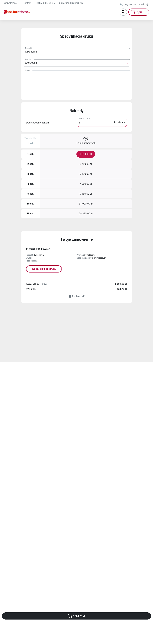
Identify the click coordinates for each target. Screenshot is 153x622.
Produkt (28, 48)
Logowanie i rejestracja (134, 4)
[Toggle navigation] (123, 12)
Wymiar (28, 59)
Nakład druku (84, 118)
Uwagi (27, 70)
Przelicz (119, 122)
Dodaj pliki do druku (44, 269)
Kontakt (27, 3)
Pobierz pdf (76, 296)
